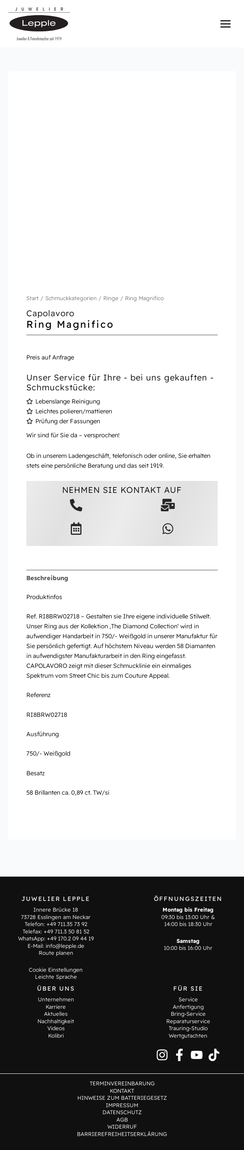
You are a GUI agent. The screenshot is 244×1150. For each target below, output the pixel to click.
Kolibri (56, 1035)
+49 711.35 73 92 (66, 924)
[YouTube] (197, 1055)
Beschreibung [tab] (47, 578)
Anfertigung (188, 1006)
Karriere (56, 1006)
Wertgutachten (188, 1035)
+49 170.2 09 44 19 (70, 938)
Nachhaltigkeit (55, 1021)
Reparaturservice (188, 1021)
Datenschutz (122, 1112)
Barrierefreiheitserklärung (122, 1134)
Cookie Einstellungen (56, 969)
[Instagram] (162, 1055)
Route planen (56, 952)
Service (188, 999)
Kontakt (122, 1090)
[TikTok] (214, 1055)
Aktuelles (55, 1013)
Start (32, 298)
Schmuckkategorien (71, 298)
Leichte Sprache (56, 976)
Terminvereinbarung (122, 1083)
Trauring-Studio (188, 1028)
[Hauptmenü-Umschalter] (225, 23)
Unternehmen (56, 999)
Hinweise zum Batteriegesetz (122, 1097)
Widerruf (122, 1126)
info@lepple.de (65, 945)
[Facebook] (179, 1055)
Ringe (111, 298)
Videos (56, 1028)
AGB (122, 1119)
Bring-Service (188, 1013)
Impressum (122, 1105)
